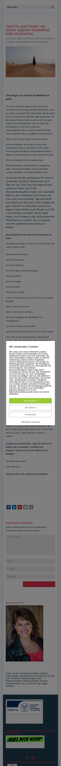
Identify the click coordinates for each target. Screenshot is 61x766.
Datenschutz (25, 422)
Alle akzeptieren (30, 401)
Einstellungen (30, 414)
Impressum (36, 422)
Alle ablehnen (30, 407)
